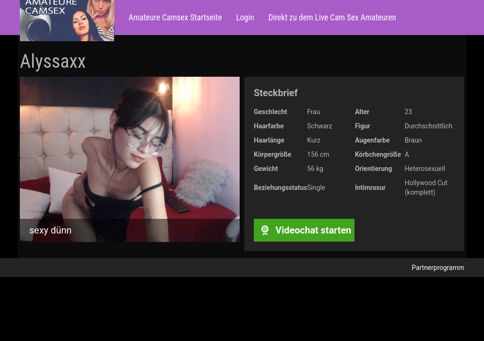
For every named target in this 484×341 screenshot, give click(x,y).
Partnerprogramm (438, 267)
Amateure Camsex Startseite (175, 17)
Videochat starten (304, 230)
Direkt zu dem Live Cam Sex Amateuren (332, 17)
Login (245, 17)
